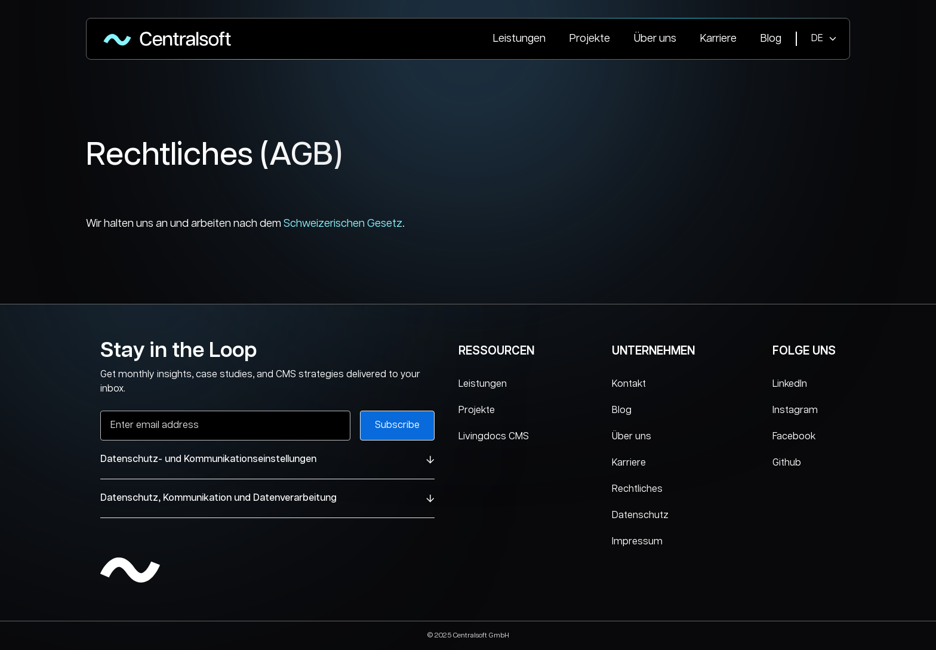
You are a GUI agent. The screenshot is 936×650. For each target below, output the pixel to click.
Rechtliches (637, 489)
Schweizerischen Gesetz (343, 223)
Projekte (589, 38)
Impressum (637, 542)
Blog (771, 38)
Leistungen (519, 38)
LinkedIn (789, 384)
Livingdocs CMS (493, 437)
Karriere (718, 38)
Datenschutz (640, 515)
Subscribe (397, 425)
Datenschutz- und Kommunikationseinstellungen (267, 459)
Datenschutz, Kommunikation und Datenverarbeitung (267, 498)
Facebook (793, 437)
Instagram (795, 410)
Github (786, 463)
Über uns (655, 38)
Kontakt (629, 384)
